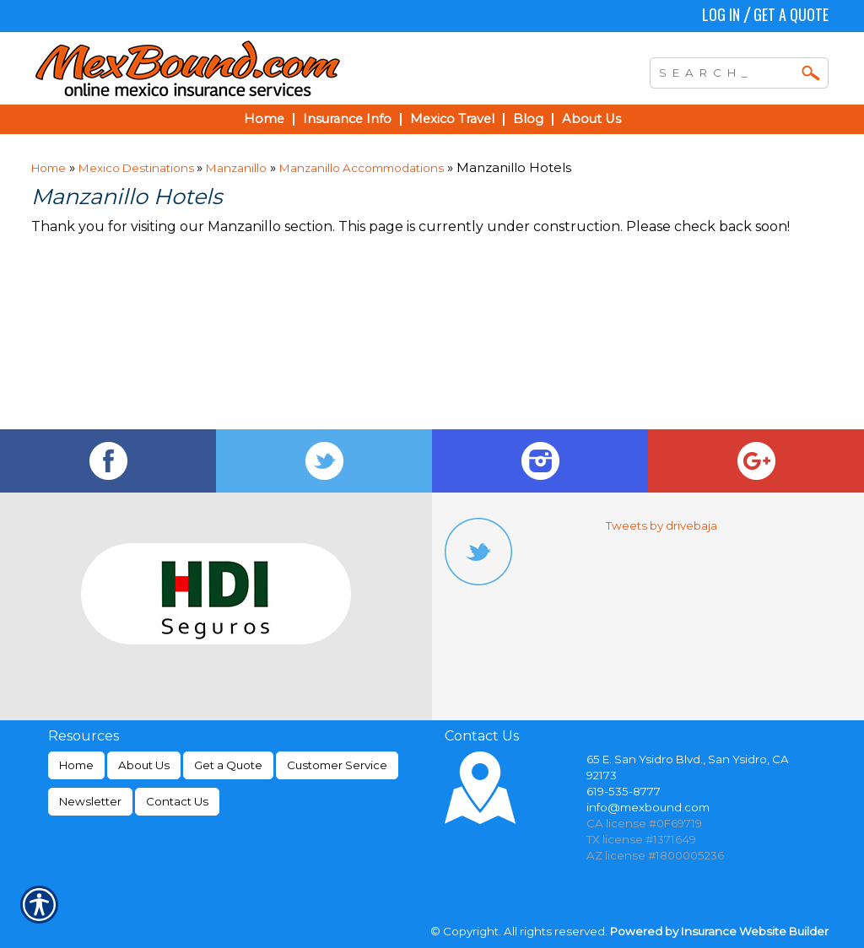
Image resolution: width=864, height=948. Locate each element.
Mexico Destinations (137, 168)
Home (48, 168)
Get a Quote (791, 14)
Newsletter (90, 801)
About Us (144, 765)
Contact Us (177, 801)
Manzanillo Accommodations (361, 168)
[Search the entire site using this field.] (726, 70)
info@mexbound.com (648, 807)
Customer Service (337, 765)
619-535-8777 (623, 791)
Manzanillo (236, 168)
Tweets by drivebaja (661, 525)
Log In (721, 14)
